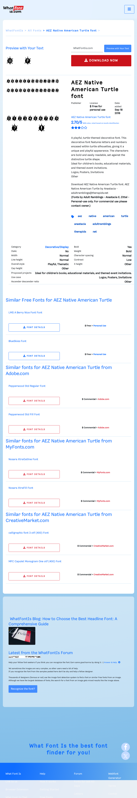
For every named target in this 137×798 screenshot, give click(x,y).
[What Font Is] (13, 9)
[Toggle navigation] (129, 9)
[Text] (87, 48)
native (92, 216)
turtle (124, 216)
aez (80, 216)
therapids (80, 231)
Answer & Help (112, 662)
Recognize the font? (23, 689)
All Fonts (35, 30)
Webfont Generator (114, 776)
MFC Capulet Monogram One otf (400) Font (35, 561)
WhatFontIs (14, 30)
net (95, 231)
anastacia (80, 224)
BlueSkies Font (17, 341)
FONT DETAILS (34, 327)
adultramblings (102, 224)
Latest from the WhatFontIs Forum (41, 653)
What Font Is (48, 746)
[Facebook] (125, 747)
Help (42, 773)
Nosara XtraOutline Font (23, 459)
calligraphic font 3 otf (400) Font (29, 532)
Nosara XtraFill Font (21, 488)
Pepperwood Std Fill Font (24, 414)
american (108, 216)
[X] (125, 755)
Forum (78, 773)
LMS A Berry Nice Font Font (25, 312)
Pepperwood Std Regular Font (27, 386)
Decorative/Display (57, 247)
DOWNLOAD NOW (101, 60)
